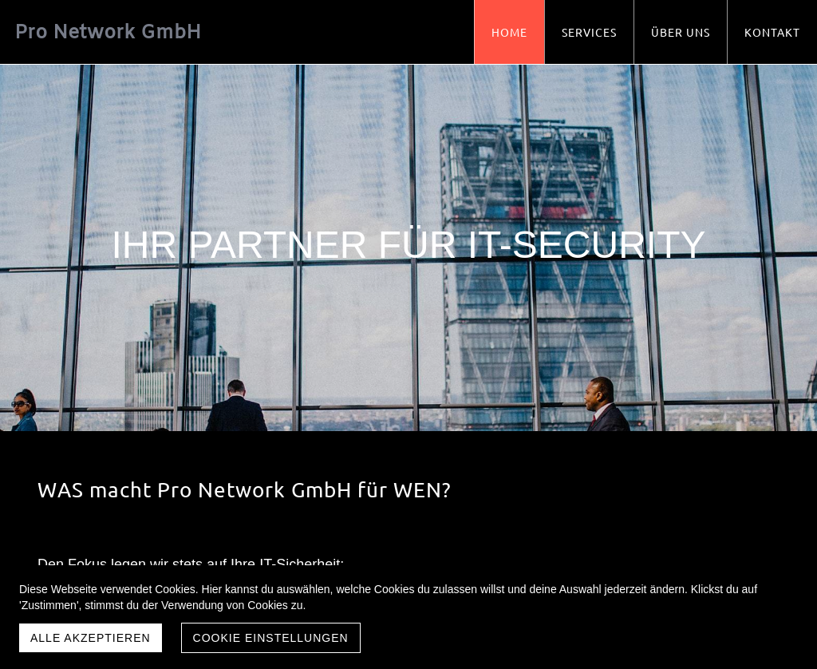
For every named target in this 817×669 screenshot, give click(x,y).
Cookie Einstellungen (271, 637)
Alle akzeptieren (90, 637)
